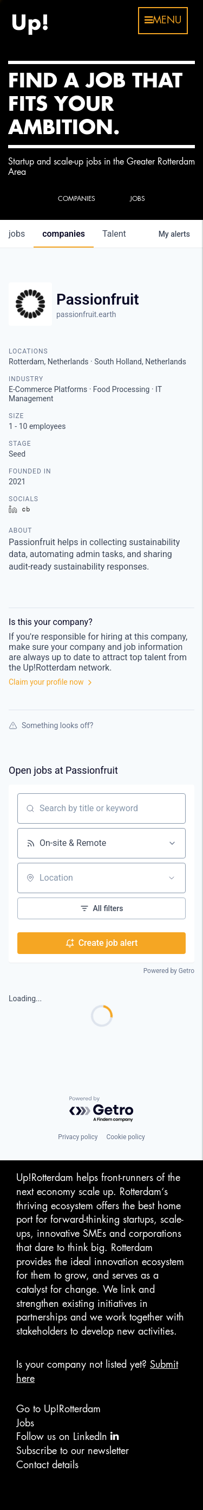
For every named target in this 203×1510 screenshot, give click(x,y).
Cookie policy (125, 1137)
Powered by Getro (168, 971)
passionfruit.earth (86, 314)
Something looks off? (51, 725)
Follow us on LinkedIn (67, 1436)
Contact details (47, 1465)
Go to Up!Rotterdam (58, 1409)
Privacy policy (77, 1137)
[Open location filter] (172, 878)
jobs (17, 234)
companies (63, 234)
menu (163, 20)
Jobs (25, 1423)
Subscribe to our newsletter (72, 1451)
